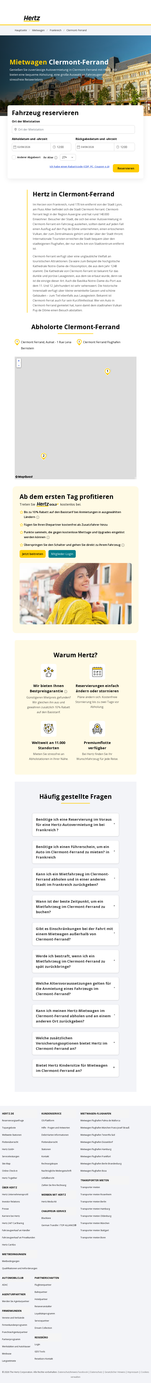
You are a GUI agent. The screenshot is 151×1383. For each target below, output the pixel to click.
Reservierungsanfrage (13, 1120)
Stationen (46, 1149)
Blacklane (46, 1218)
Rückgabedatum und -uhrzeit (96, 139)
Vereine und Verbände (13, 1317)
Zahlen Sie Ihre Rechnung (53, 1185)
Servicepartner (42, 1320)
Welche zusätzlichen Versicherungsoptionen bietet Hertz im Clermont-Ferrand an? (75, 1043)
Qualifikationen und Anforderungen (19, 1268)
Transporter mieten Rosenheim (95, 1194)
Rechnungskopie (49, 1163)
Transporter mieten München (94, 1223)
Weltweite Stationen (12, 1134)
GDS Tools (40, 1351)
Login (37, 1344)
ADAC (5, 1284)
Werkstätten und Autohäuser (16, 1346)
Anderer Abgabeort (29, 157)
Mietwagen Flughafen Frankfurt (95, 1156)
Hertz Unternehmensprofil (15, 1194)
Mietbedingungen (10, 1261)
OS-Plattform (47, 1120)
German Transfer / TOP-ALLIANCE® (58, 1225)
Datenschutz (96, 1372)
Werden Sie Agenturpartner (15, 1301)
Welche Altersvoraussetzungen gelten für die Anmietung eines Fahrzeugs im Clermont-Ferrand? (75, 988)
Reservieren (126, 168)
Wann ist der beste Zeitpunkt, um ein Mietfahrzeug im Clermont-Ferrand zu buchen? (75, 906)
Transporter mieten (90, 1187)
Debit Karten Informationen (55, 1134)
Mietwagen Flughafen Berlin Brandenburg (100, 1163)
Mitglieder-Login (62, 554)
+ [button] (19, 361)
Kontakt (45, 1156)
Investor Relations (11, 1201)
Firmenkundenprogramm (14, 1324)
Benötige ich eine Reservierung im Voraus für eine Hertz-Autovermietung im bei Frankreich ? (75, 824)
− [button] (19, 365)
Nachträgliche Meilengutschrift (56, 1170)
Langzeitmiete (9, 1360)
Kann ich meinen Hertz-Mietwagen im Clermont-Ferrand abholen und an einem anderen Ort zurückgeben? (75, 1016)
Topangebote (9, 1127)
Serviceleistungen (10, 1156)
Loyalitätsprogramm (45, 1313)
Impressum (133, 1372)
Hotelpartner (41, 1299)
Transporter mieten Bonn (93, 1237)
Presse (5, 1208)
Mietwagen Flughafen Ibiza (93, 1170)
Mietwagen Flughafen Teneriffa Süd (97, 1134)
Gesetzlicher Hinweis (115, 1372)
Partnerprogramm (11, 1339)
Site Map (6, 1163)
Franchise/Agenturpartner (15, 1332)
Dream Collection (43, 1327)
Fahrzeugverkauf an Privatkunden (18, 1237)
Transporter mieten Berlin (93, 1201)
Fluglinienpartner (43, 1284)
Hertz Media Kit (49, 1201)
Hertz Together (9, 1177)
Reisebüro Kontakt (44, 1358)
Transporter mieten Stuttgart (94, 1230)
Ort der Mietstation (26, 121)
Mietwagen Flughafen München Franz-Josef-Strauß (104, 1127)
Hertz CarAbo (9, 1244)
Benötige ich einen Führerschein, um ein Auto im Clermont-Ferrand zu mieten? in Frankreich (75, 852)
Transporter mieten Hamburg (95, 1208)
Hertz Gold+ (8, 1149)
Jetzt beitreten (32, 554)
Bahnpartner (41, 1292)
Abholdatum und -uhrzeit (29, 139)
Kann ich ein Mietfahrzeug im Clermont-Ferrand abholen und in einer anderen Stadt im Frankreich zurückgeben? (75, 879)
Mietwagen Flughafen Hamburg (95, 1149)
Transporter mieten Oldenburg (95, 1215)
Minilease (6, 1353)
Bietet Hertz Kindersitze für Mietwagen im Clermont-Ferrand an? (75, 1068)
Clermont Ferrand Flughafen (101, 342)
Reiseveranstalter (43, 1306)
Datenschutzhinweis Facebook (73, 1372)
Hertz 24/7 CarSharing (13, 1223)
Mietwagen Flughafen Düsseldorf (96, 1142)
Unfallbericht (47, 1177)
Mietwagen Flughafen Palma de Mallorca (100, 1120)
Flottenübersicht (10, 1142)
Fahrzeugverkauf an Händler (16, 1230)
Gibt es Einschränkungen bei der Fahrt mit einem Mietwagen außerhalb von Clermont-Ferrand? (75, 934)
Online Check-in (9, 1170)
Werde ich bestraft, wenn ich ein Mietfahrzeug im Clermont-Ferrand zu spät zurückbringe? (75, 961)
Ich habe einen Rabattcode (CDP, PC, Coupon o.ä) (79, 166)
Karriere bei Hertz (11, 1215)
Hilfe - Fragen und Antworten (55, 1127)
